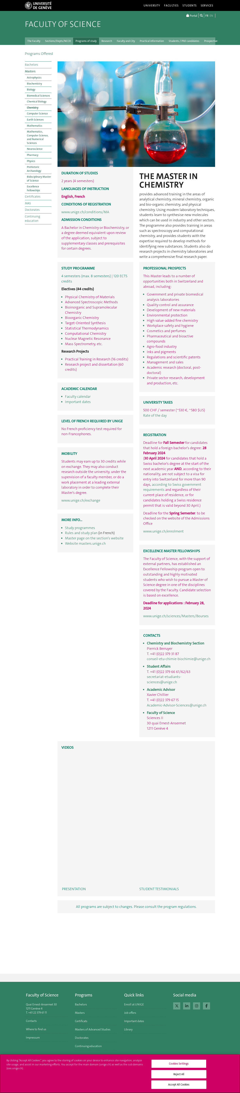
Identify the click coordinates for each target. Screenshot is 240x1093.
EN (211, 15)
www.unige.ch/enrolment (163, 531)
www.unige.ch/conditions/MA (85, 212)
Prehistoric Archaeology (34, 169)
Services (207, 5)
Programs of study (86, 41)
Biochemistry (34, 83)
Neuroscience (35, 149)
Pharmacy (32, 155)
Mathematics (34, 125)
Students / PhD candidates (184, 41)
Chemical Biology (36, 101)
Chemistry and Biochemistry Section (175, 643)
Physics (31, 161)
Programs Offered (39, 53)
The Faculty (33, 41)
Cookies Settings (179, 1063)
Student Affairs (159, 666)
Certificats (81, 1021)
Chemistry (32, 107)
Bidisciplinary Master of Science (39, 178)
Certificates (32, 196)
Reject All (178, 1074)
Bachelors (31, 65)
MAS (28, 203)
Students (189, 5)
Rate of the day (155, 415)
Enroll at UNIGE (134, 1004)
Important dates (78, 401)
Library (128, 1029)
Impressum (33, 1037)
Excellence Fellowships (33, 188)
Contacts (31, 1021)
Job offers (130, 1013)
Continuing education (32, 218)
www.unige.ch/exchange (80, 500)
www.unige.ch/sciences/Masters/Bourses (176, 616)
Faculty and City (126, 41)
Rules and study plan (81, 532)
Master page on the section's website (94, 538)
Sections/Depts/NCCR (58, 41)
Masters (30, 71)
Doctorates (32, 210)
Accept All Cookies (178, 1084)
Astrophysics (34, 77)
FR (206, 15)
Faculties (171, 5)
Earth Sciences (35, 119)
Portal (191, 15)
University (152, 5)
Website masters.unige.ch (85, 543)
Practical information (152, 41)
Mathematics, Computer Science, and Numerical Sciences (37, 137)
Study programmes (80, 527)
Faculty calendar (78, 396)
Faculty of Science (63, 24)
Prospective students (216, 41)
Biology (31, 89)
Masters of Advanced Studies (92, 1029)
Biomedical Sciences (38, 95)
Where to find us (36, 1029)
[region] (120, 1073)
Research (106, 41)
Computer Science (37, 113)
